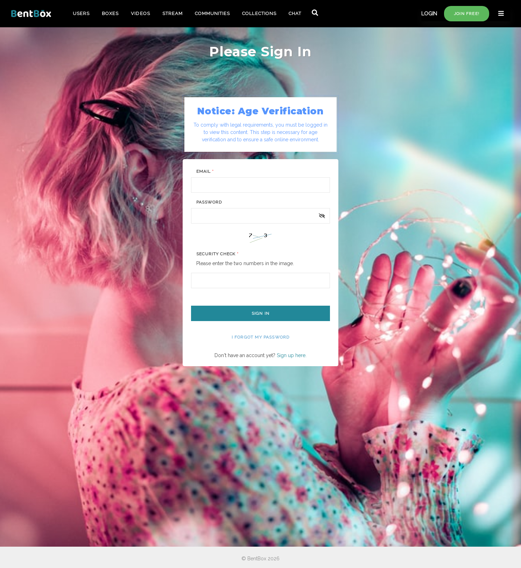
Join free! (466, 13)
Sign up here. (292, 355)
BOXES (110, 13)
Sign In (260, 313)
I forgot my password (261, 337)
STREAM (172, 13)
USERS (81, 13)
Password (209, 202)
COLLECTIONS (259, 13)
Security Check (217, 253)
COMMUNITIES (212, 13)
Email (205, 171)
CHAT (295, 13)
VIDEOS (140, 13)
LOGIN (429, 13)
